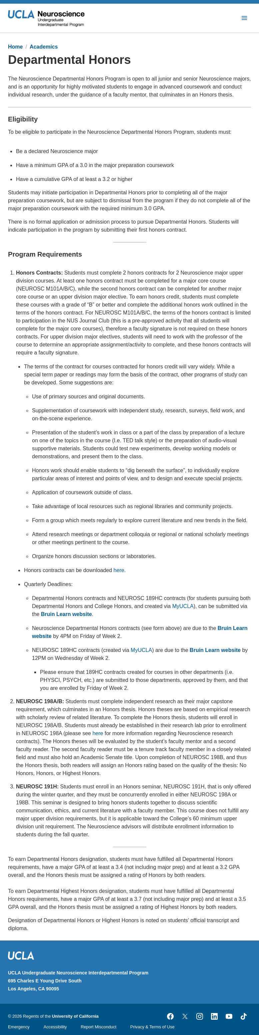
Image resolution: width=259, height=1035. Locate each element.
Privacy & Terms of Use (152, 1026)
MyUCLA (183, 606)
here (119, 570)
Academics (44, 47)
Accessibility (55, 1026)
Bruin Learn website (66, 614)
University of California (75, 1016)
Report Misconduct (98, 1026)
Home (15, 47)
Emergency (19, 1026)
